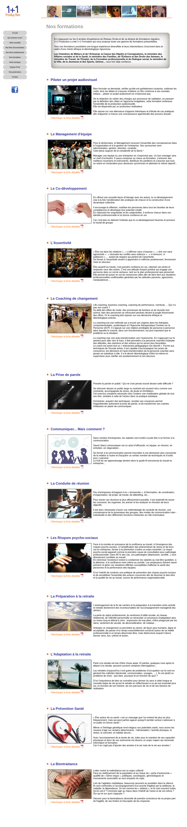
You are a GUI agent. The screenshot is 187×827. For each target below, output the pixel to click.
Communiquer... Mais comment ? (78, 429)
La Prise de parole (65, 375)
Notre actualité (14, 43)
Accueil (15, 33)
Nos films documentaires (14, 48)
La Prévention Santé (67, 709)
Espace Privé (15, 67)
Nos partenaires (15, 72)
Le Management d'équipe (71, 134)
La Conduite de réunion (70, 483)
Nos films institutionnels (15, 52)
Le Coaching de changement (74, 298)
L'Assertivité (61, 243)
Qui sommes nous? (14, 38)
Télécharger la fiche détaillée (65, 118)
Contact (15, 77)
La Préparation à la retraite (72, 596)
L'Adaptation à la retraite (71, 654)
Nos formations (15, 57)
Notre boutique (15, 62)
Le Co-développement (69, 188)
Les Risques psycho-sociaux (74, 538)
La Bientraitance (64, 764)
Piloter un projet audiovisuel (74, 80)
